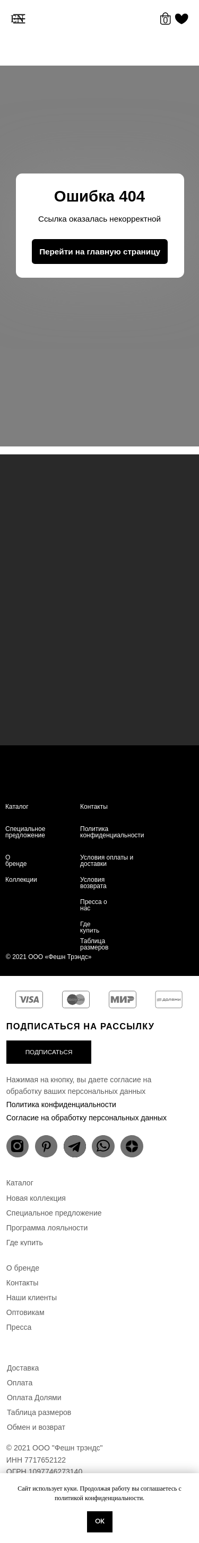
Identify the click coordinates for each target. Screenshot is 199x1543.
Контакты (94, 806)
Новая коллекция (36, 1198)
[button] (49, 1052)
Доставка (23, 1368)
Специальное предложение (25, 832)
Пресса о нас (93, 905)
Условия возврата (93, 883)
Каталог (17, 806)
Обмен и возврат (36, 1427)
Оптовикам (25, 1312)
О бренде (16, 861)
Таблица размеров (94, 944)
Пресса (19, 1327)
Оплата (19, 1382)
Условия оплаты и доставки (106, 861)
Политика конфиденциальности (112, 832)
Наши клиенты (31, 1297)
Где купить (90, 927)
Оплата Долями (34, 1397)
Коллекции (21, 879)
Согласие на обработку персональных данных (86, 1117)
